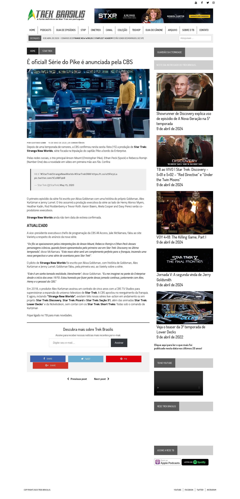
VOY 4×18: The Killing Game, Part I (182, 240)
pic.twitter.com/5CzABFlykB (46, 180)
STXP (80, 30)
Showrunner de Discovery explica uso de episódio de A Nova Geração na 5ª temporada (185, 119)
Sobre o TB (185, 30)
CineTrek (93, 30)
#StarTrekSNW (79, 176)
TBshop (133, 30)
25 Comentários (73, 145)
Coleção (119, 30)
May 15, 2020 (64, 187)
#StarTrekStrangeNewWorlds (54, 176)
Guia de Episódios (63, 30)
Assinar (118, 341)
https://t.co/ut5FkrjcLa (101, 176)
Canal (106, 30)
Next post (100, 370)
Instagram (211, 495)
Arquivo (169, 30)
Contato (200, 30)
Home (29, 30)
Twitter (200, 495)
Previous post (76, 370)
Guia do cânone (151, 30)
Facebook (189, 495)
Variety (143, 235)
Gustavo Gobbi (35, 145)
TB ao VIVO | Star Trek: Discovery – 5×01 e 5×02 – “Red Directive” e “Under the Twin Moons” (186, 176)
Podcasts (42, 30)
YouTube (177, 495)
